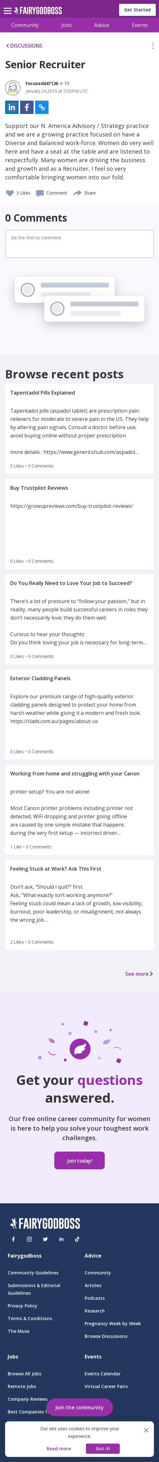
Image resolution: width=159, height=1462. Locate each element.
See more (139, 974)
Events (140, 25)
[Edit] (152, 47)
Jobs (66, 25)
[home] (38, 12)
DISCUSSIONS (23, 46)
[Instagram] (29, 1239)
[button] (153, 47)
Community (25, 25)
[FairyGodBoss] (45, 1224)
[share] (77, 192)
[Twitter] (45, 1239)
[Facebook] (13, 1239)
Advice (101, 25)
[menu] (9, 5)
